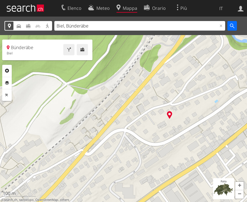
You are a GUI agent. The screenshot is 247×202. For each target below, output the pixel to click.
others (64, 200)
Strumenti (7, 95)
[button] (239, 186)
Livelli (7, 83)
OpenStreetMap (46, 200)
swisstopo (26, 200)
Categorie (7, 71)
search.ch (10, 200)
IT (221, 8)
